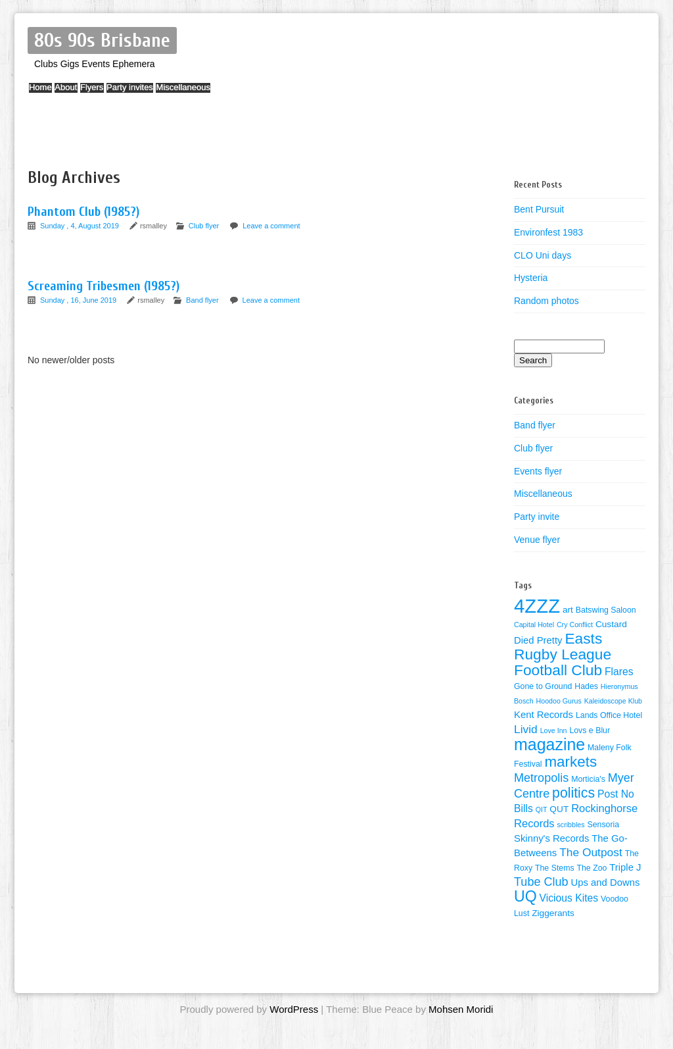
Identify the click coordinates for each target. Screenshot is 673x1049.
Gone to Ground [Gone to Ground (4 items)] (543, 686)
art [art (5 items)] (568, 610)
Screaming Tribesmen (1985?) (103, 286)
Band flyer (202, 300)
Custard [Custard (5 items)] (611, 624)
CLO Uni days (542, 255)
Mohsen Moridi (461, 1009)
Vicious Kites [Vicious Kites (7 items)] (569, 898)
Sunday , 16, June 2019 (79, 300)
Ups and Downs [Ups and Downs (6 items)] (605, 882)
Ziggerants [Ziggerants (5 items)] (553, 913)
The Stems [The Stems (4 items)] (554, 868)
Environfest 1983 (548, 232)
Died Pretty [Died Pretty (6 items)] (538, 640)
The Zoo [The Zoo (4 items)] (591, 868)
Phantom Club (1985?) (83, 211)
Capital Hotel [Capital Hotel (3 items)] (534, 624)
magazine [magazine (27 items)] (549, 744)
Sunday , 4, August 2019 (80, 226)
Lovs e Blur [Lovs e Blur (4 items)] (589, 730)
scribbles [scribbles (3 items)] (571, 825)
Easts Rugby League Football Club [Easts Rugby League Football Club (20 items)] (562, 654)
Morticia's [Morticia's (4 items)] (588, 779)
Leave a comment (271, 226)
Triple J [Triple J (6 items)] (625, 867)
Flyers (123, 94)
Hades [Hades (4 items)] (586, 686)
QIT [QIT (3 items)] (541, 809)
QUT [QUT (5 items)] (559, 809)
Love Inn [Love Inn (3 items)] (553, 730)
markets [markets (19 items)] (570, 762)
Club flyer (204, 226)
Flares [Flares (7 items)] (619, 671)
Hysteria (530, 277)
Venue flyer (537, 539)
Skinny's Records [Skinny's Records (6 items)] (551, 838)
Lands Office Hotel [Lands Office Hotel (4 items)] (609, 715)
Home (46, 94)
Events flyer (538, 471)
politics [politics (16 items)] (573, 793)
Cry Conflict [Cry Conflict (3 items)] (575, 624)
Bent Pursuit (539, 209)
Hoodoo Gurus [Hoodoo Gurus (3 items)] (559, 701)
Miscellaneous (240, 94)
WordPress (294, 1009)
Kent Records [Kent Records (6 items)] (543, 714)
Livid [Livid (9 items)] (526, 729)
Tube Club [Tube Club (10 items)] (541, 881)
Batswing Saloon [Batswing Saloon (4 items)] (606, 610)
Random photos (546, 300)
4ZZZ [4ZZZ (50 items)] (537, 606)
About (85, 94)
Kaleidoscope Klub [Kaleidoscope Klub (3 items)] (613, 701)
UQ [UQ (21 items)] (525, 896)
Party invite (536, 516)
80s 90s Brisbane (102, 40)
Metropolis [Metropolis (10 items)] (541, 777)
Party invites (174, 94)
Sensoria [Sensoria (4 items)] (603, 824)
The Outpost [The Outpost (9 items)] (590, 852)
